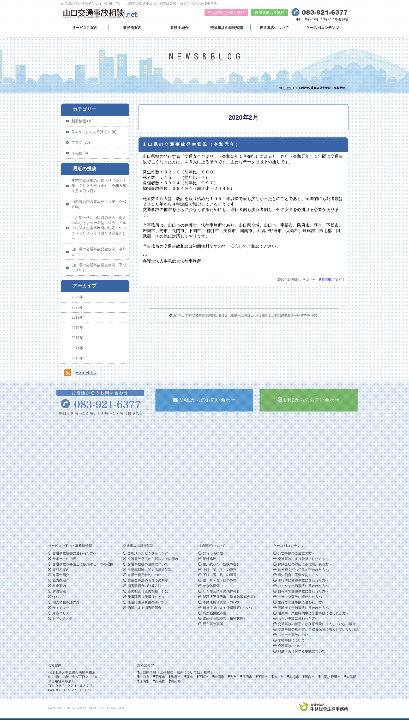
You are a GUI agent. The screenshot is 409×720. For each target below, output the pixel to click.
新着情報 (324, 279)
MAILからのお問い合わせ (204, 400)
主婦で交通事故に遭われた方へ (299, 602)
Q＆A (54, 597)
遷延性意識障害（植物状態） (222, 618)
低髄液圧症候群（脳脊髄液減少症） (227, 597)
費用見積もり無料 (269, 12)
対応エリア (58, 613)
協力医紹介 (58, 580)
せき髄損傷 (209, 586)
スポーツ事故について (292, 635)
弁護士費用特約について (144, 575)
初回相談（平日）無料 (226, 12)
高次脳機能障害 (212, 613)
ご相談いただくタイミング (145, 553)
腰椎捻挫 (207, 559)
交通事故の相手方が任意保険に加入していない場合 (314, 624)
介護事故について (289, 646)
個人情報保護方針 (64, 602)
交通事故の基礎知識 (226, 28)
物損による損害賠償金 (142, 608)
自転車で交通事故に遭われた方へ (301, 591)
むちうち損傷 (210, 553)
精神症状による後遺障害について (226, 608)
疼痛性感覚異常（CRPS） (220, 602)
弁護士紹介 (179, 28)
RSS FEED (86, 372)
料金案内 (57, 586)
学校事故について (289, 640)
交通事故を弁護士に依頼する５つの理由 (80, 564)
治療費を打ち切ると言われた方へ (301, 570)
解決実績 (57, 591)
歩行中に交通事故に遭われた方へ (301, 580)
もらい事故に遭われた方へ (295, 618)
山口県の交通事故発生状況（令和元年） (191, 144)
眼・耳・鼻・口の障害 (217, 580)
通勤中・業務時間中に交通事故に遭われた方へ (311, 613)
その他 (76, 153)
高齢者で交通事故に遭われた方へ (301, 608)
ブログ (337, 279)
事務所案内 (132, 28)
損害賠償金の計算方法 (142, 586)
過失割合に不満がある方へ (295, 575)
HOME (285, 87)
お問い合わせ (60, 618)
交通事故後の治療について (145, 564)
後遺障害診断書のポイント (145, 602)
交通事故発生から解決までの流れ (150, 559)
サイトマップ (60, 608)
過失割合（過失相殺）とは (145, 591)
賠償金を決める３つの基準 (145, 580)
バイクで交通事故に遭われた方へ (301, 586)
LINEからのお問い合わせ (308, 400)
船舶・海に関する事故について (299, 651)
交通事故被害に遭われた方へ (72, 553)
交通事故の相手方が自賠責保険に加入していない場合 (316, 629)
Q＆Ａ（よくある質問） (91, 132)
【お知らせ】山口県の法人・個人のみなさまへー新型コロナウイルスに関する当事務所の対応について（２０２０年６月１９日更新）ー (98, 227)
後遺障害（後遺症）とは (144, 597)
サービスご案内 (85, 28)
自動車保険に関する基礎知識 (147, 570)
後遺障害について (274, 28)
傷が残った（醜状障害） (219, 564)
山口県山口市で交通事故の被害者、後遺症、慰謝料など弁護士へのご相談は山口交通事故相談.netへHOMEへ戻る (243, 315)
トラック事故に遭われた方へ (297, 597)
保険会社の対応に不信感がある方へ (302, 564)
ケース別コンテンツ (322, 28)
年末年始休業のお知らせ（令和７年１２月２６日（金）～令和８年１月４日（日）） (98, 185)
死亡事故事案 (210, 624)
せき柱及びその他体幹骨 (219, 591)
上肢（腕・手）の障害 (217, 570)
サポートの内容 (62, 559)
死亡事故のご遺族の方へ (294, 553)
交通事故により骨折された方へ (299, 559)
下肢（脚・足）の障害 (217, 575)
